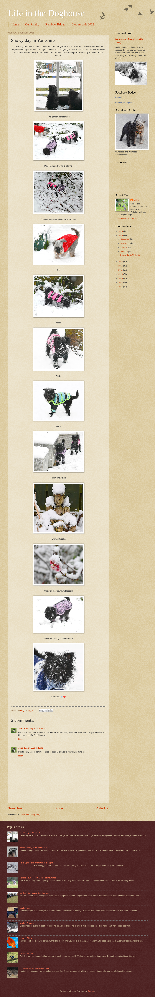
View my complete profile (126, 218)
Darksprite (119, 97)
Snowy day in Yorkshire (130, 255)
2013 (120, 278)
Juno (20, 728)
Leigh (136, 200)
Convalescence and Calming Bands (35, 968)
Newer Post (15, 808)
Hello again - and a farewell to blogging (36, 863)
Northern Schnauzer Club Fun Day (34, 893)
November (125, 243)
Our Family (32, 24)
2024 (120, 261)
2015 (120, 270)
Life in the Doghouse (46, 13)
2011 (120, 287)
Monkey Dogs (25, 908)
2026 (120, 231)
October (124, 247)
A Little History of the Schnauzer (33, 847)
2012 (120, 282)
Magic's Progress (27, 923)
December (125, 239)
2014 (120, 274)
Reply (20, 739)
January (124, 251)
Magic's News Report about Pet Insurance (38, 878)
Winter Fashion (26, 953)
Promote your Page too (123, 103)
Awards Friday (26, 938)
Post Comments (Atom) (30, 814)
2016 (120, 266)
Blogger (91, 991)
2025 (120, 235)
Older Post (102, 808)
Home (15, 24)
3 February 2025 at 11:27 (35, 728)
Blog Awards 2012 (82, 24)
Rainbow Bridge (55, 24)
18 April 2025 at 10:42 (33, 748)
